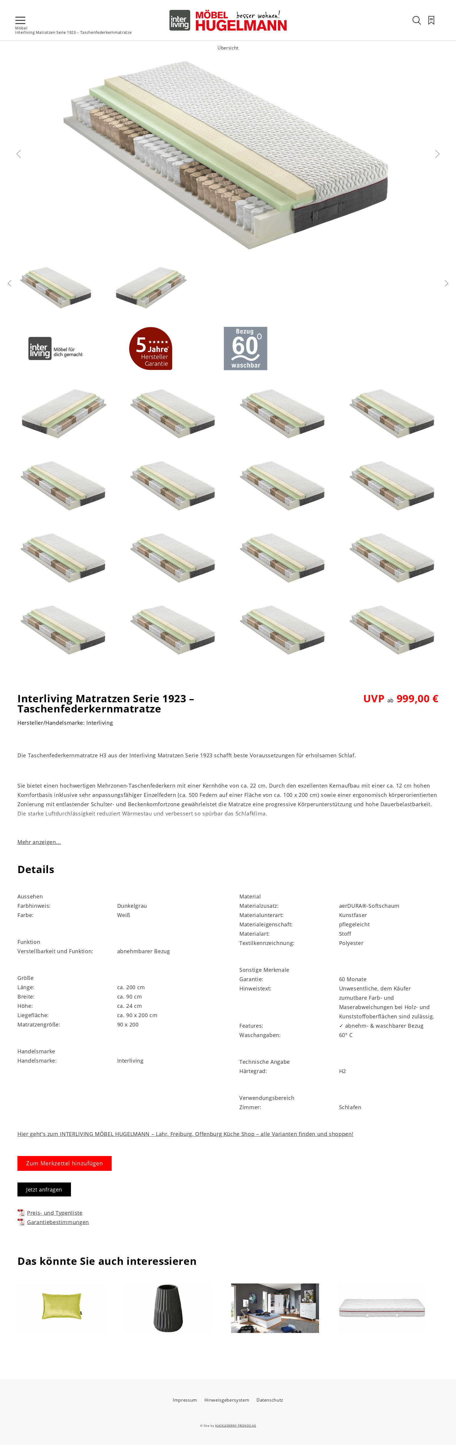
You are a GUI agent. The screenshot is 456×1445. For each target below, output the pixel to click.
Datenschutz (269, 1400)
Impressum (185, 1400)
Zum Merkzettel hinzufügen (64, 1163)
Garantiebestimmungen (53, 1222)
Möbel (21, 28)
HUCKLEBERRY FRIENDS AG (235, 1425)
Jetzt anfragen (44, 1189)
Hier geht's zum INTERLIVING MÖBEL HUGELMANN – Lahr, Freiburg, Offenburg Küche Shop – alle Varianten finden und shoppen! (185, 1133)
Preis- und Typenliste (50, 1212)
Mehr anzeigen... (39, 841)
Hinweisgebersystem (227, 1400)
